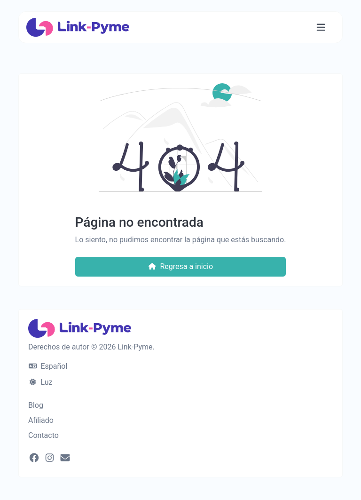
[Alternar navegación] (321, 27)
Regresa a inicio (180, 266)
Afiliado (41, 420)
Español (48, 366)
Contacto (43, 435)
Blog (35, 405)
